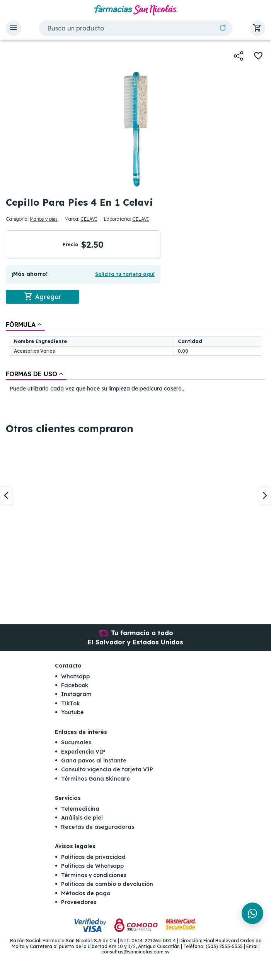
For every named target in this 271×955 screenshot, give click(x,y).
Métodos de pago (85, 893)
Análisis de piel (82, 817)
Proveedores (78, 902)
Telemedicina (80, 808)
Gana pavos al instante (93, 760)
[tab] (25, 324)
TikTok (70, 703)
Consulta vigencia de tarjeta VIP (107, 769)
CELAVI (88, 219)
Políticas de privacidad (93, 857)
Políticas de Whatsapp (92, 865)
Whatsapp (75, 676)
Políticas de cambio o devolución (107, 884)
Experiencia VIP (83, 751)
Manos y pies (44, 219)
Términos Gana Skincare (95, 778)
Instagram (76, 694)
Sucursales (76, 742)
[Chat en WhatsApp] (252, 913)
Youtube (72, 712)
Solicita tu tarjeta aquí (125, 274)
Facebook (74, 685)
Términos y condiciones (93, 875)
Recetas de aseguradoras (97, 826)
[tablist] (135, 357)
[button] (13, 28)
